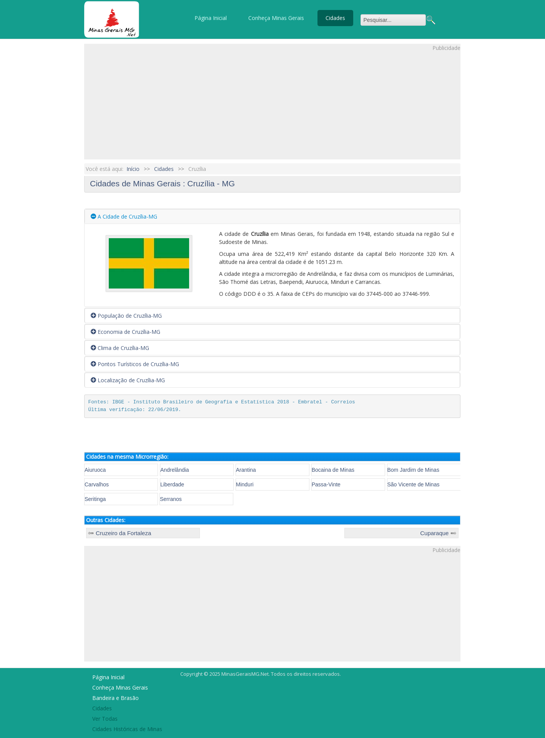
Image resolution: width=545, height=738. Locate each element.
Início (133, 168)
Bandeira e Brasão (115, 698)
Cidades (335, 18)
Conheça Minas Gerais (276, 18)
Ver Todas (105, 718)
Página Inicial (210, 18)
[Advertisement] (272, 105)
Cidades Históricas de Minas (127, 729)
